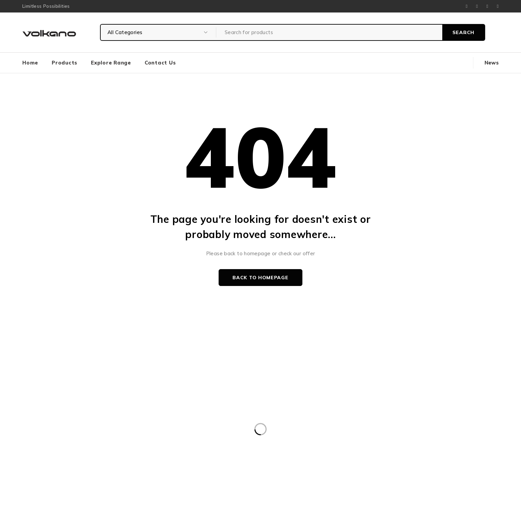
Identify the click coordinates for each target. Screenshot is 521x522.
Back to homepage (260, 278)
